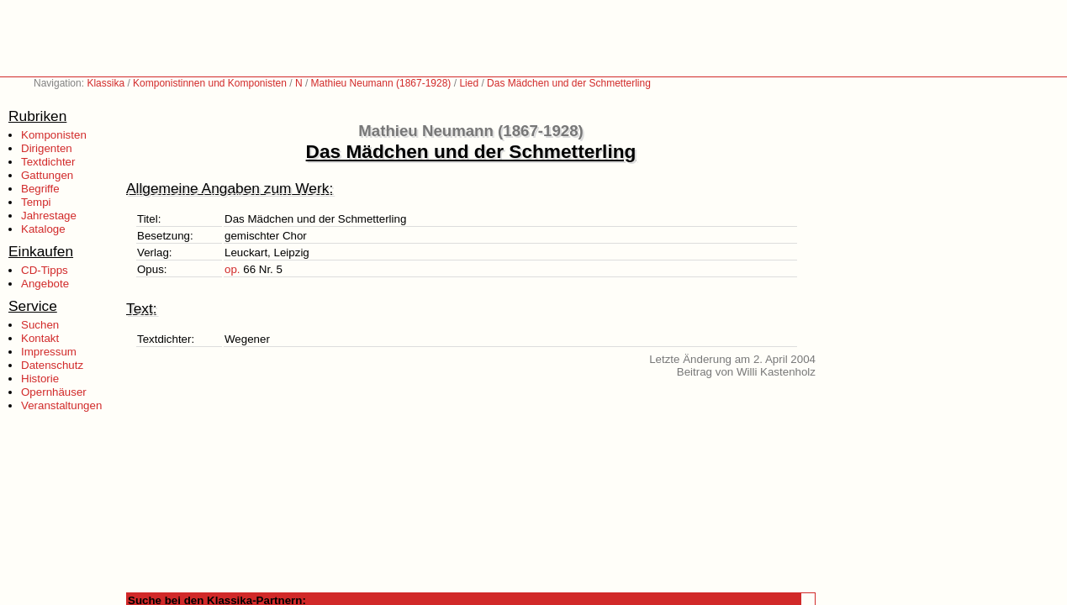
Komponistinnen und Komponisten (210, 83)
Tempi (36, 202)
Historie (40, 378)
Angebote (45, 283)
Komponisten (54, 135)
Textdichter (48, 161)
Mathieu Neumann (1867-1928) (381, 83)
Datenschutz (52, 365)
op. (232, 269)
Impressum (49, 351)
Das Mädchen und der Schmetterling (569, 83)
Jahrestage (49, 215)
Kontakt (40, 338)
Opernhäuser (54, 392)
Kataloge (43, 229)
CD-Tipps (44, 270)
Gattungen (47, 175)
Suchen (40, 324)
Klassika (105, 83)
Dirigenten (46, 148)
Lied (468, 83)
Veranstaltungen (61, 405)
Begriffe (40, 188)
